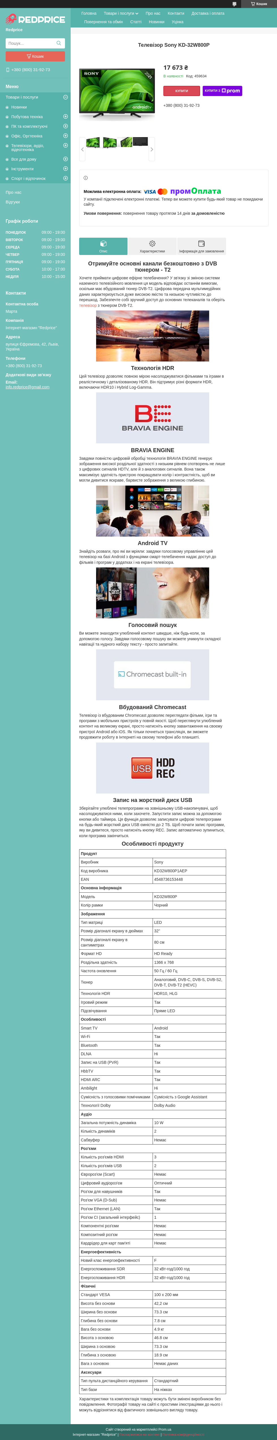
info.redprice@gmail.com (27, 387)
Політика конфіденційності (183, 1435)
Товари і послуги (22, 97)
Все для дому (23, 159)
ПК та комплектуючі (29, 126)
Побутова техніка (27, 116)
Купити (182, 91)
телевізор (88, 305)
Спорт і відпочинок (28, 178)
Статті (136, 22)
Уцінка (177, 22)
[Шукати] (58, 43)
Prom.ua (165, 1430)
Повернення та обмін (103, 22)
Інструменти (22, 169)
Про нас (13, 192)
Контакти (176, 13)
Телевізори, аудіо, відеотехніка (27, 147)
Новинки (19, 107)
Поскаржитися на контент (140, 1435)
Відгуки (13, 201)
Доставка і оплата (208, 13)
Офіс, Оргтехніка (26, 136)
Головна (88, 13)
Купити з (222, 90)
